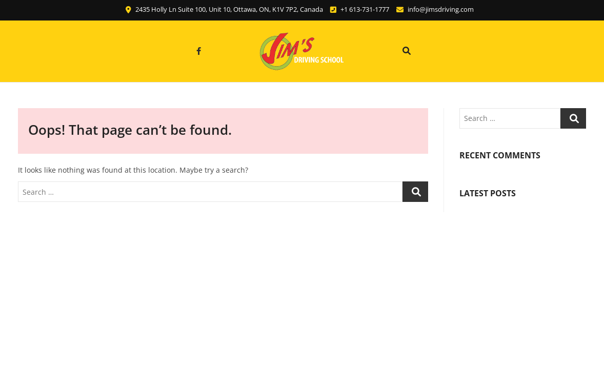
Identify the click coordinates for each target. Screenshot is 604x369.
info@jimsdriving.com (435, 9)
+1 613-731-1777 (359, 9)
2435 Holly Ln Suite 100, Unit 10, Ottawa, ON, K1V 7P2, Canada (224, 9)
